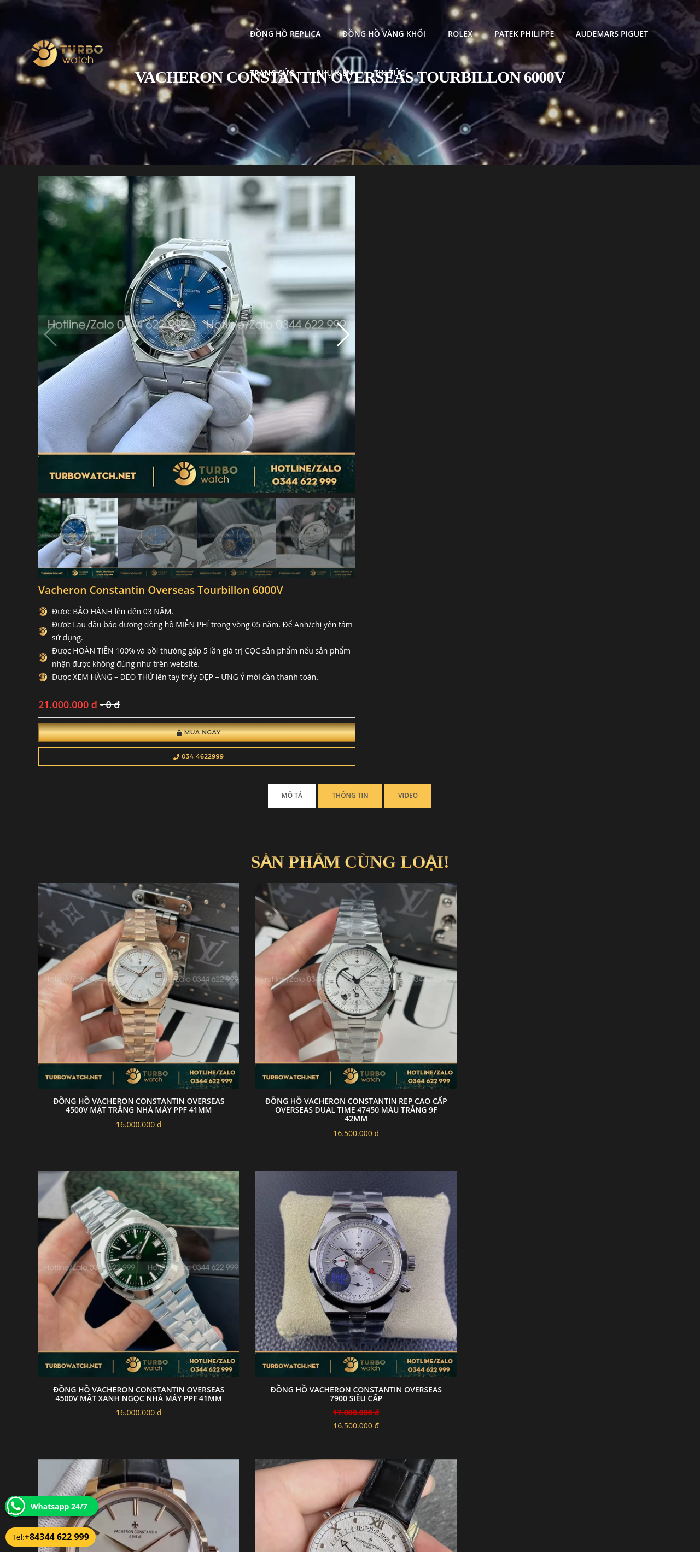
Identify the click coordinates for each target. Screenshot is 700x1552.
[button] (231, 289)
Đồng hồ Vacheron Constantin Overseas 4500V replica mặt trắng (110, 1226)
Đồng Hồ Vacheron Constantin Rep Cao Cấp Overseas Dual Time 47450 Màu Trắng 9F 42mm (270, 750)
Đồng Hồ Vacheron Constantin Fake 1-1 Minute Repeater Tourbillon (110, 976)
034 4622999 (365, 400)
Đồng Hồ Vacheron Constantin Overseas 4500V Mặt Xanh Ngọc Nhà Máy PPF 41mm (430, 750)
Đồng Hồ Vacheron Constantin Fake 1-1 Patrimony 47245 (270, 976)
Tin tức (219, 59)
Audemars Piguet (507, 19)
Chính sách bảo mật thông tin (296, 1459)
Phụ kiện (163, 59)
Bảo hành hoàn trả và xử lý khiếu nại (432, 1459)
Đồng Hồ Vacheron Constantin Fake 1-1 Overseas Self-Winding (430, 976)
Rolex (355, 19)
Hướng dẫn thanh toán (286, 1472)
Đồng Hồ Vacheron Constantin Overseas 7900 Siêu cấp (590, 746)
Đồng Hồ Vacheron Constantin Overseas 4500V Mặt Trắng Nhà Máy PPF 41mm (110, 746)
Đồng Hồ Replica (181, 19)
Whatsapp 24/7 (59, 1506)
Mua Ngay (365, 376)
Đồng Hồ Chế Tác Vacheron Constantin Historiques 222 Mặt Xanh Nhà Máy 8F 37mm (590, 976)
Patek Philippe (420, 19)
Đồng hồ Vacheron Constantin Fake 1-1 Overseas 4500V (270, 1207)
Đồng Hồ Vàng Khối (279, 19)
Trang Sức (588, 19)
